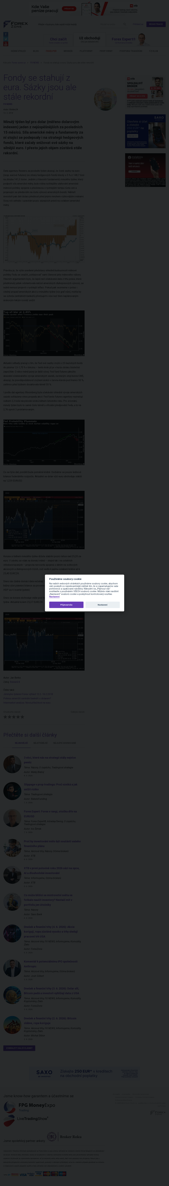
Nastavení (54, 596)
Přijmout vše (66, 605)
